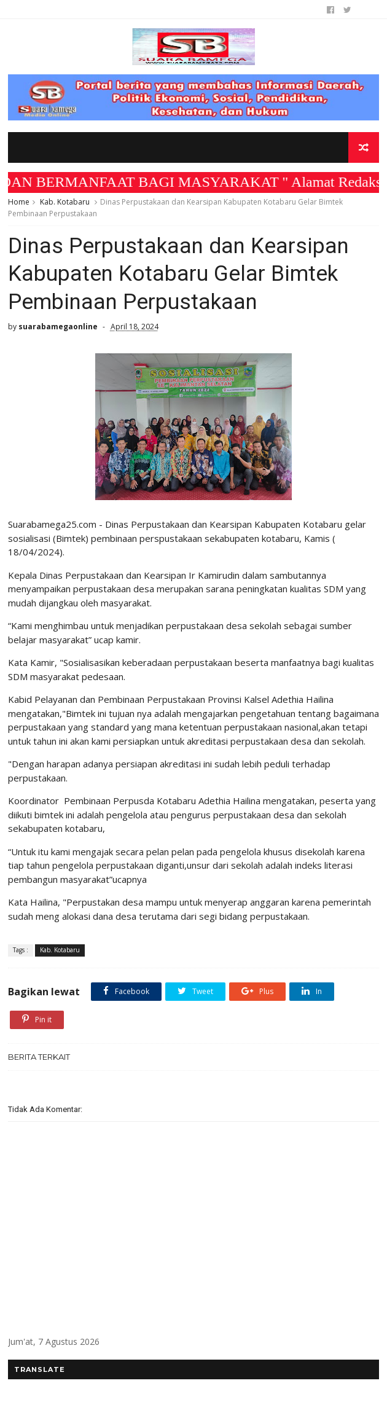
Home (18, 202)
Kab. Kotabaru (65, 202)
